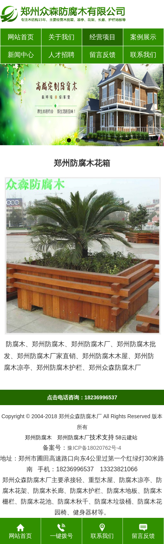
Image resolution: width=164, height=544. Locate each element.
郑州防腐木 (38, 437)
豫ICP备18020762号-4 (94, 448)
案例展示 (143, 37)
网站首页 (21, 37)
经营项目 (102, 37)
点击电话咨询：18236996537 (82, 397)
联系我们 (143, 54)
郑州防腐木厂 (73, 437)
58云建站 (126, 437)
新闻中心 (21, 54)
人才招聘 (61, 54)
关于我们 (61, 37)
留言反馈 (102, 54)
